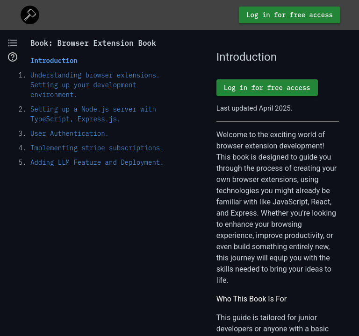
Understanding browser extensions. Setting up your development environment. (95, 85)
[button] (12, 43)
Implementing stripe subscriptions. (97, 148)
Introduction (54, 60)
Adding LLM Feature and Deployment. (97, 162)
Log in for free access (289, 15)
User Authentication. (69, 133)
